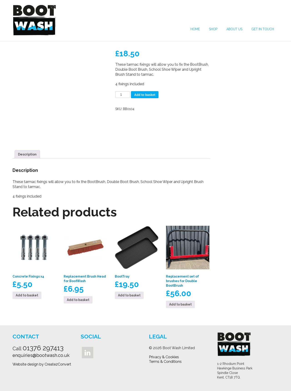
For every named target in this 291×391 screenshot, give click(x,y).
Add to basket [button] (27, 295)
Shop (213, 29)
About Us (234, 29)
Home (195, 29)
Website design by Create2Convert (42, 364)
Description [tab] (27, 154)
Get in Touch (262, 29)
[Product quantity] (122, 94)
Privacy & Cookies (164, 357)
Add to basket (144, 95)
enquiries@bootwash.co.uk (41, 355)
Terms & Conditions (165, 361)
